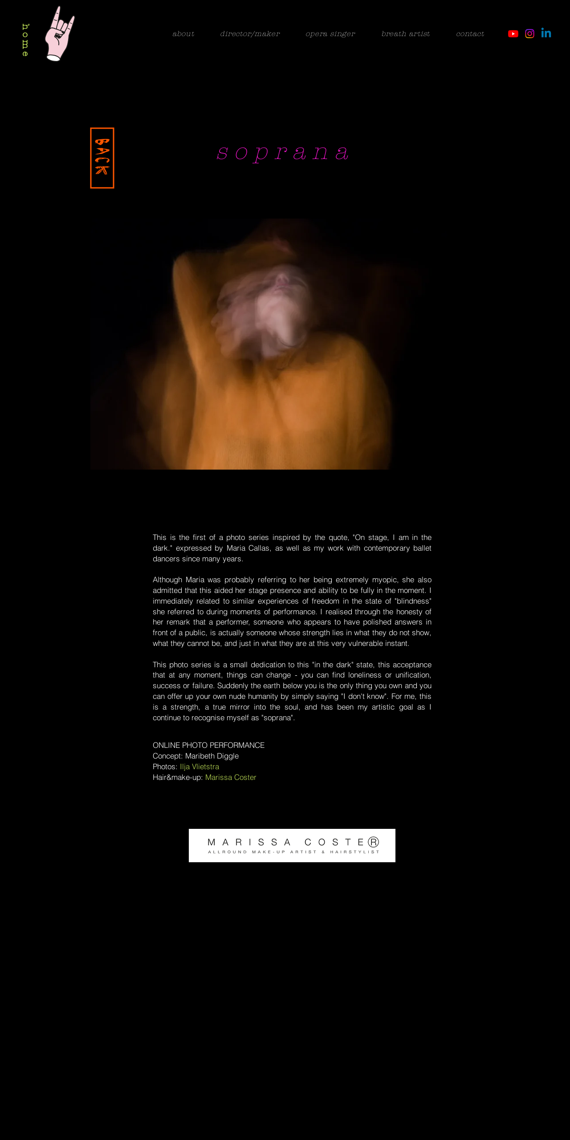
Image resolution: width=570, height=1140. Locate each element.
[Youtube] (513, 34)
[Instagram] (530, 34)
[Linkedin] (546, 34)
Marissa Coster (230, 777)
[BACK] (102, 158)
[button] (284, 344)
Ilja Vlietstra (199, 766)
